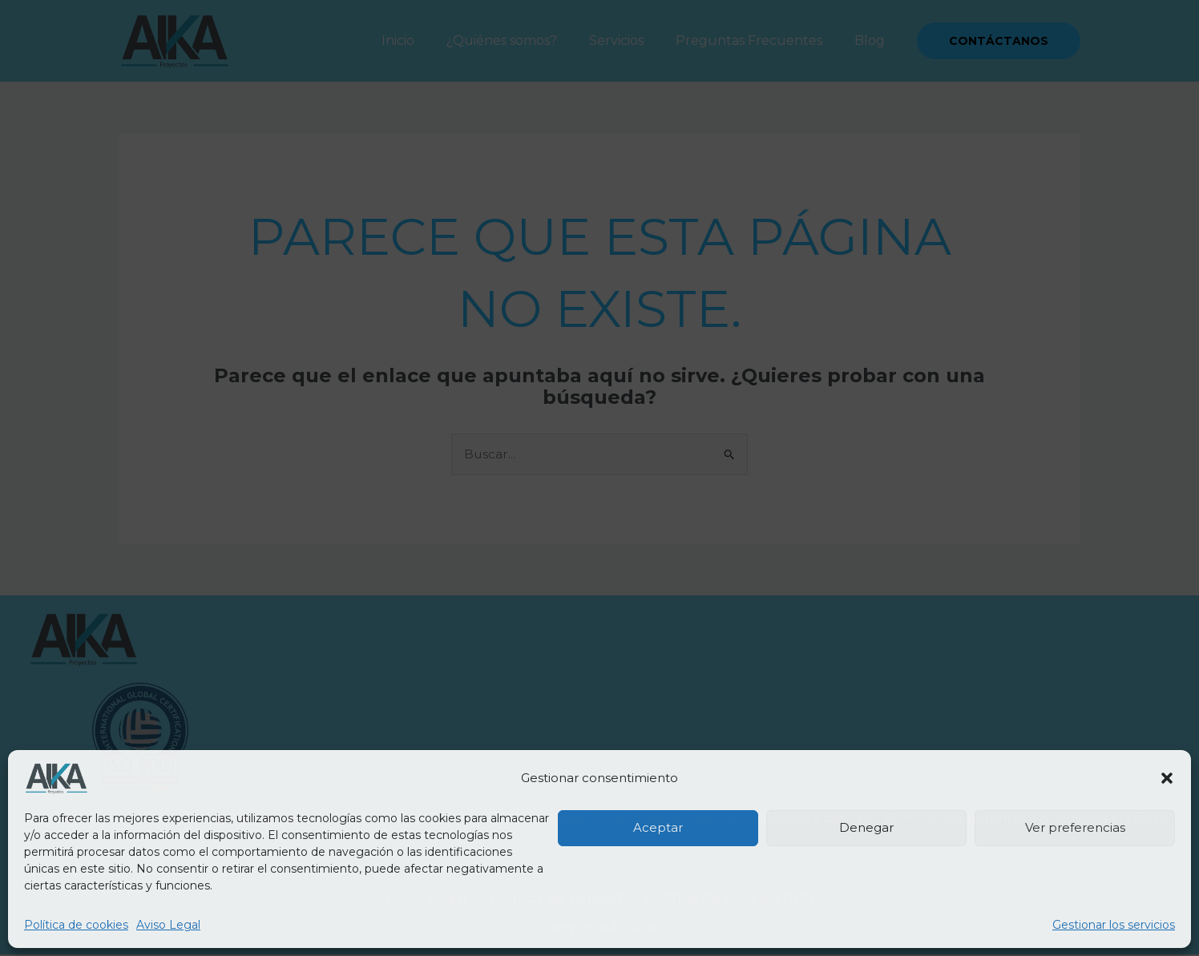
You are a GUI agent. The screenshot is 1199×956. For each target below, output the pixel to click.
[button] (1167, 778)
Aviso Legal (168, 925)
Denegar (866, 827)
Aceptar (658, 827)
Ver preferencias (1075, 827)
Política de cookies (76, 925)
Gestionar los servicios (1113, 925)
